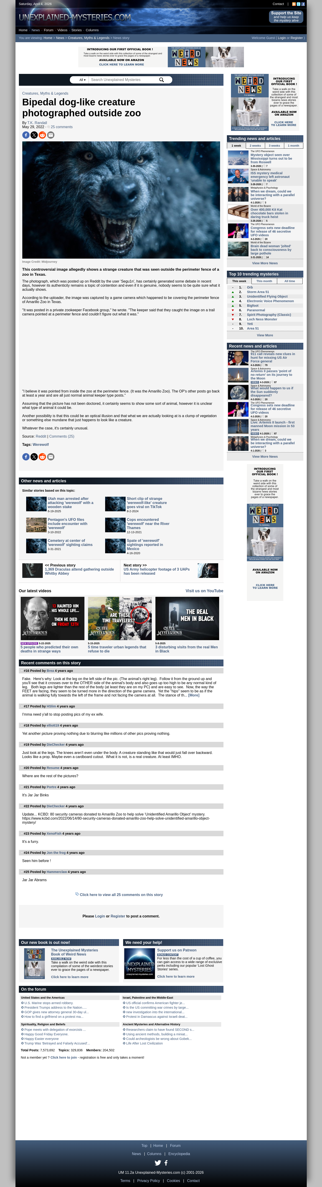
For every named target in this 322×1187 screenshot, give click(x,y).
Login (282, 38)
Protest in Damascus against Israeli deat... (157, 1016)
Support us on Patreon (176, 950)
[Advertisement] (121, 353)
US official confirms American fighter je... (155, 1003)
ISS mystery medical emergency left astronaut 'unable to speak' (270, 176)
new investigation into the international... (155, 1012)
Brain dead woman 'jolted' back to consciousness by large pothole (271, 249)
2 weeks (255, 145)
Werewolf (41, 445)
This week (239, 281)
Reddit (41, 436)
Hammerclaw (57, 872)
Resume (53, 768)
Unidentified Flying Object (267, 296)
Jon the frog (56, 853)
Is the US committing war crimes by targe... (157, 1007)
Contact (278, 4)
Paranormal (256, 310)
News (36, 30)
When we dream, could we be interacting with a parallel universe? (273, 195)
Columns (92, 30)
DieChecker (56, 744)
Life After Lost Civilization (144, 1043)
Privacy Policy (148, 1181)
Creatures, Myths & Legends (88, 38)
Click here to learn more (70, 977)
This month (264, 281)
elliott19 (53, 725)
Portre (51, 787)
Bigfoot (252, 305)
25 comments (60, 127)
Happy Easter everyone (42, 1039)
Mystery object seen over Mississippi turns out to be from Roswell (271, 158)
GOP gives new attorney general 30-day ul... (57, 1012)
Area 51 (253, 328)
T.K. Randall (37, 123)
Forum (48, 30)
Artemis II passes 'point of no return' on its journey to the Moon (271, 374)
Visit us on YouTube (204, 591)
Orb (250, 287)
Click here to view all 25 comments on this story (121, 895)
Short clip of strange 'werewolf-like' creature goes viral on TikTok (147, 503)
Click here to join (64, 1057)
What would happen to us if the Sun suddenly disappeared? (272, 391)
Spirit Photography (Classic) (269, 315)
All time (289, 281)
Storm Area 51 (258, 292)
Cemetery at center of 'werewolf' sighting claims (70, 543)
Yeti (250, 324)
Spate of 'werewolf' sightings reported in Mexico (145, 545)
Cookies (173, 1181)
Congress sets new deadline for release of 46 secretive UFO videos (273, 231)
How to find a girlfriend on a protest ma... (54, 1016)
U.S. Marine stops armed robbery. (49, 1003)
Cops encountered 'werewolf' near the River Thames (148, 524)
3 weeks (274, 145)
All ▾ (82, 80)
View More (265, 335)
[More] (193, 695)
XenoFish (54, 833)
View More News (265, 263)
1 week (236, 145)
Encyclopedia (179, 1154)
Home (23, 30)
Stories (76, 30)
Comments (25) (61, 436)
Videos (62, 30)
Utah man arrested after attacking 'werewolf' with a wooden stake (71, 503)
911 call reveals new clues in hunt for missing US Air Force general (273, 357)
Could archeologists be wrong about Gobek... (159, 1039)
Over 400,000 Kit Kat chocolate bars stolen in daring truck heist (269, 213)
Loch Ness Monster (262, 319)
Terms (125, 1181)
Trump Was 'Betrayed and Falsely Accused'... (57, 1043)
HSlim (51, 706)
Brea (50, 671)
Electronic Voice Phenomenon (270, 301)
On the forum (33, 989)
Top (144, 1146)
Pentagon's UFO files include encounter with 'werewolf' (67, 524)
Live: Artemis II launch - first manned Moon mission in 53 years (273, 426)
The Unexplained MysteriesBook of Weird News (74, 952)
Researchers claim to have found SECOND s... (160, 1029)
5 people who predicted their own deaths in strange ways (49, 649)
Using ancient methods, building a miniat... (157, 1034)
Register (297, 38)
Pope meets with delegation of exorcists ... (55, 1029)
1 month (293, 145)
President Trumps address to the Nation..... (56, 1007)
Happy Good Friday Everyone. (47, 1034)
